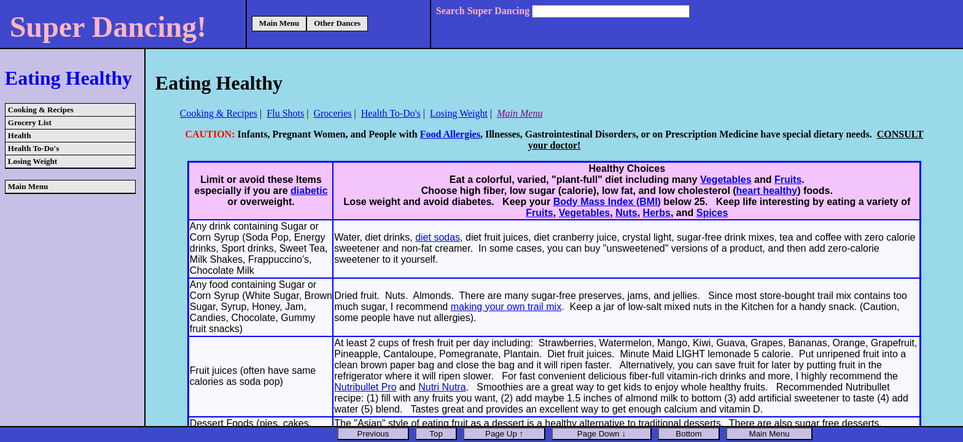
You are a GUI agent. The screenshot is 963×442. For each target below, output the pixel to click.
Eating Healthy (68, 78)
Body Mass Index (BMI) (607, 201)
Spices (712, 212)
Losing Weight (32, 161)
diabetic (308, 190)
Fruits (787, 179)
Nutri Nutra (442, 387)
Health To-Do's (33, 148)
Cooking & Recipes (41, 109)
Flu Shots (285, 113)
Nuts (626, 212)
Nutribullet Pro (365, 387)
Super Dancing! (108, 26)
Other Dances (337, 23)
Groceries (332, 113)
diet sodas (437, 237)
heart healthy (767, 190)
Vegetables (726, 179)
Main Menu (279, 23)
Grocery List (30, 122)
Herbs (657, 212)
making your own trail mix (506, 306)
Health (19, 135)
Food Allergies (450, 134)
